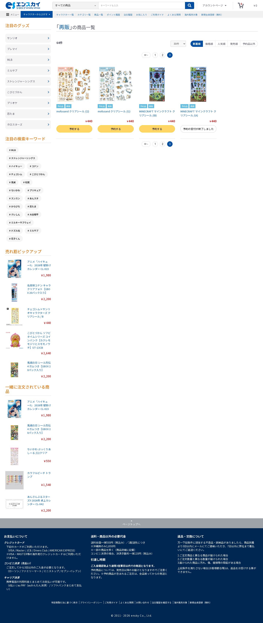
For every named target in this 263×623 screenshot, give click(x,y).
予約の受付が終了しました (198, 129)
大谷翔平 (34, 214)
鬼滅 (13, 182)
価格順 (209, 44)
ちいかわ (15, 190)
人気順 (221, 44)
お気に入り (141, 14)
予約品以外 (249, 44)
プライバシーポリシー (91, 602)
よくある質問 (174, 14)
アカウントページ (213, 5)
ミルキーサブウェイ (21, 222)
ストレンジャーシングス (23, 158)
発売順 (234, 44)
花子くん (15, 238)
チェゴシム (16, 174)
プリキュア (35, 190)
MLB (13, 150)
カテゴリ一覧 (84, 14)
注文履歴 (128, 14)
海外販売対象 (191, 14)
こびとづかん (38, 174)
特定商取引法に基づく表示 (64, 602)
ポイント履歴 (113, 14)
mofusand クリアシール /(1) (114, 111)
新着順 (197, 44)
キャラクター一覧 (65, 14)
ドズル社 (15, 230)
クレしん (15, 214)
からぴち (15, 206)
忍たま (33, 206)
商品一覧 (98, 14)
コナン (35, 166)
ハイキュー (16, 166)
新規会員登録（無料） (212, 14)
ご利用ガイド (157, 14)
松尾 (27, 182)
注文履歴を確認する (161, 602)
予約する (74, 129)
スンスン (15, 198)
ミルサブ (34, 230)
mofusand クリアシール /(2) (72, 111)
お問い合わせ (142, 602)
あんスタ (34, 198)
